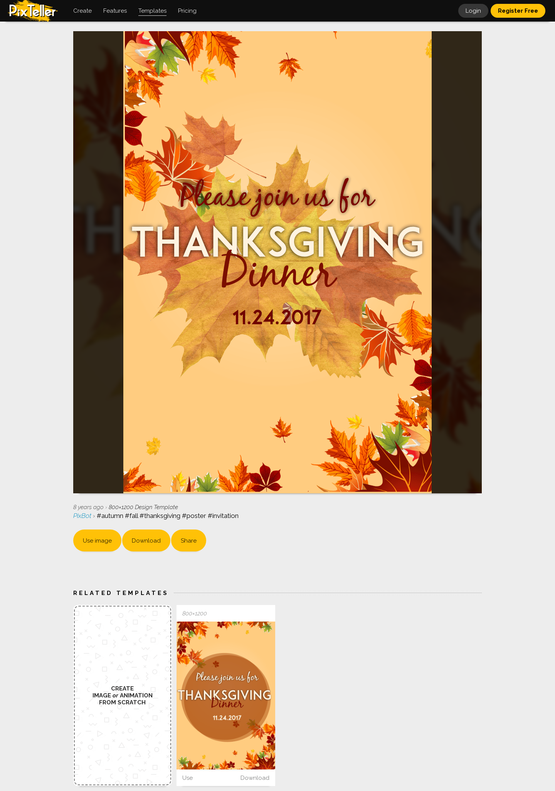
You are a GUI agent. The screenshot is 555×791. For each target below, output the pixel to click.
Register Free (518, 10)
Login (473, 10)
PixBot (83, 516)
